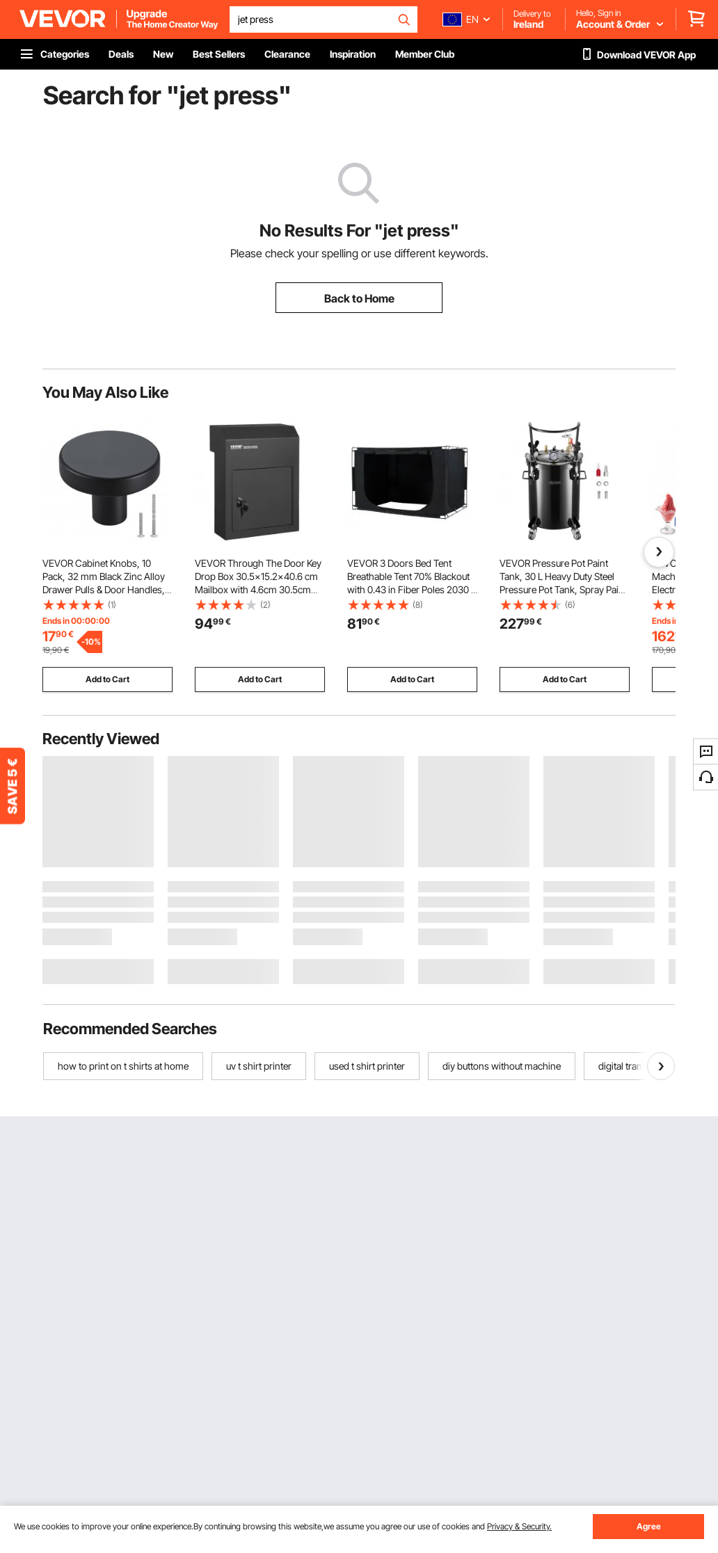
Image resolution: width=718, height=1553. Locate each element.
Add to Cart (107, 679)
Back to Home (359, 298)
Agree (649, 1526)
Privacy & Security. (519, 1526)
